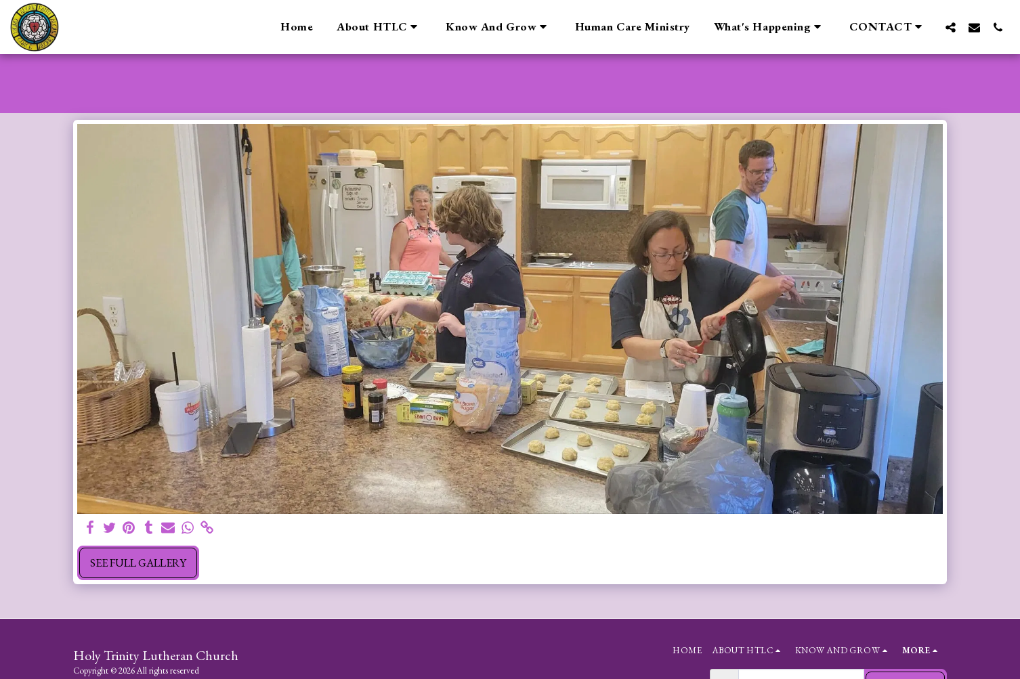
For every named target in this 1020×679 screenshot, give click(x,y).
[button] (379, 27)
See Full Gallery (138, 562)
